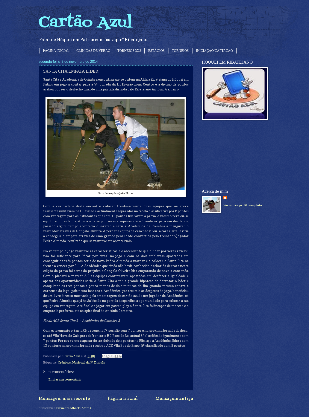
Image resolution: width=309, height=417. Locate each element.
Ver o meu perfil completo (242, 205)
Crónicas (64, 362)
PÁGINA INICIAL (56, 50)
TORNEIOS (180, 50)
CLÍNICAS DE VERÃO (93, 50)
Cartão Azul (85, 22)
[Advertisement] (234, 154)
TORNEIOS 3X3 (129, 50)
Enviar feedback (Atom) (73, 408)
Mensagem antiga (174, 398)
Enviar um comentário (65, 379)
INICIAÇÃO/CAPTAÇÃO (214, 50)
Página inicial (123, 398)
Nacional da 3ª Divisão (88, 362)
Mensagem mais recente (64, 398)
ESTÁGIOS (156, 50)
